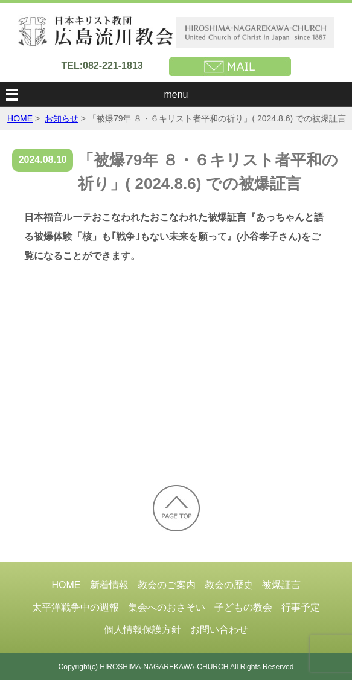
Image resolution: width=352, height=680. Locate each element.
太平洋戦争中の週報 (75, 607)
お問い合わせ (219, 629)
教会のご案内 (167, 585)
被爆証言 (281, 585)
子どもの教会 (243, 607)
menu (176, 94)
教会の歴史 (229, 585)
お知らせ (61, 118)
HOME (20, 118)
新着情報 (109, 585)
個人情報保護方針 (142, 629)
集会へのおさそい (166, 607)
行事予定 (300, 607)
